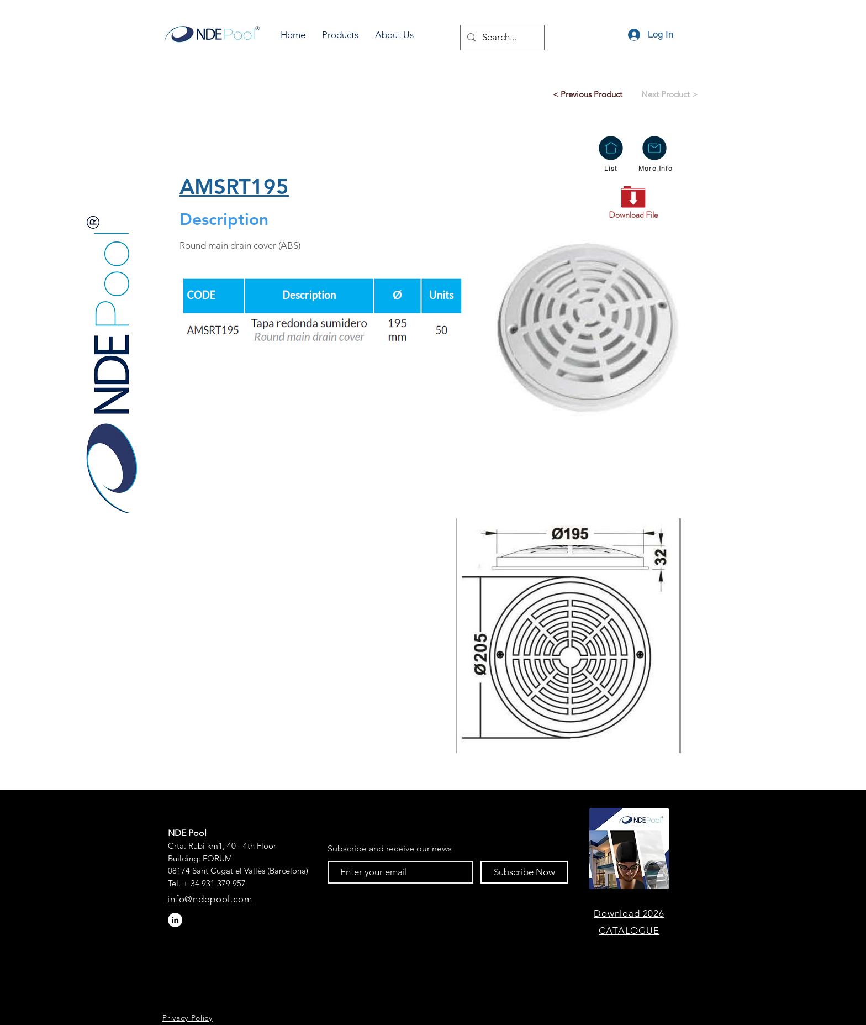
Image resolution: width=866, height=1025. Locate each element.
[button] (340, 35)
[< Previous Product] (587, 94)
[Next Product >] (669, 94)
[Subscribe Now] (524, 872)
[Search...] (501, 37)
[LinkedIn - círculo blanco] (175, 920)
